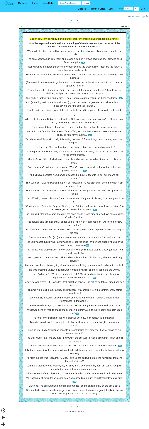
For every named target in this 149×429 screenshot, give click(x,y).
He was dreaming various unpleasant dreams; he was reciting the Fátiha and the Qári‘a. (74, 269)
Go (136, 9)
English (131, 16)
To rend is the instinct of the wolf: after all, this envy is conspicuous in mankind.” (74, 317)
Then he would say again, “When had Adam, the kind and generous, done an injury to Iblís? (74, 305)
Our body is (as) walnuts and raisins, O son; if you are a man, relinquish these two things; (72, 98)
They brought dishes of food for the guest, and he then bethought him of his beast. (74, 127)
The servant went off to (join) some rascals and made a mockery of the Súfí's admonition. (74, 237)
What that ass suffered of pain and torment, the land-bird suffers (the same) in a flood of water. (74, 373)
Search (86, 3)
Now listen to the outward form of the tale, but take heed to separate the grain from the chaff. (74, 110)
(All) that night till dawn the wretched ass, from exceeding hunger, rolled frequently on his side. (74, 378)
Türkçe (137, 16)
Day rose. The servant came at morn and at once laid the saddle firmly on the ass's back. (74, 385)
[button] (23, 3)
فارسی (145, 16)
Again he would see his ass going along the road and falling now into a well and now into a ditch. (74, 265)
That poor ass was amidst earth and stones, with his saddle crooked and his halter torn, (72, 345)
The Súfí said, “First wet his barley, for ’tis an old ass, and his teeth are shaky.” (74, 147)
